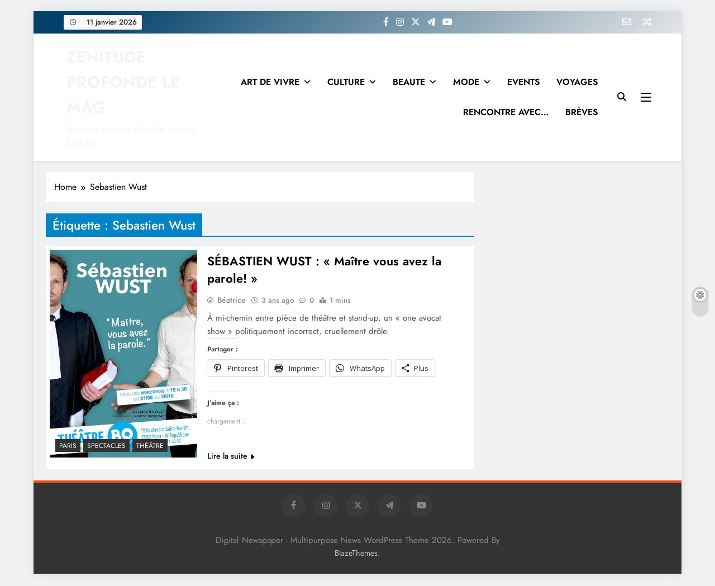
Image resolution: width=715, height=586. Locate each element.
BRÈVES (581, 112)
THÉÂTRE (150, 446)
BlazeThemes (356, 554)
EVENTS (523, 81)
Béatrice (231, 301)
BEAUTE (409, 81)
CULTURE (346, 81)
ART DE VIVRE (270, 81)
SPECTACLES (106, 446)
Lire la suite (230, 457)
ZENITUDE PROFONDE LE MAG (123, 82)
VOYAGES (577, 81)
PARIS (68, 446)
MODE (466, 81)
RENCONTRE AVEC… (506, 112)
